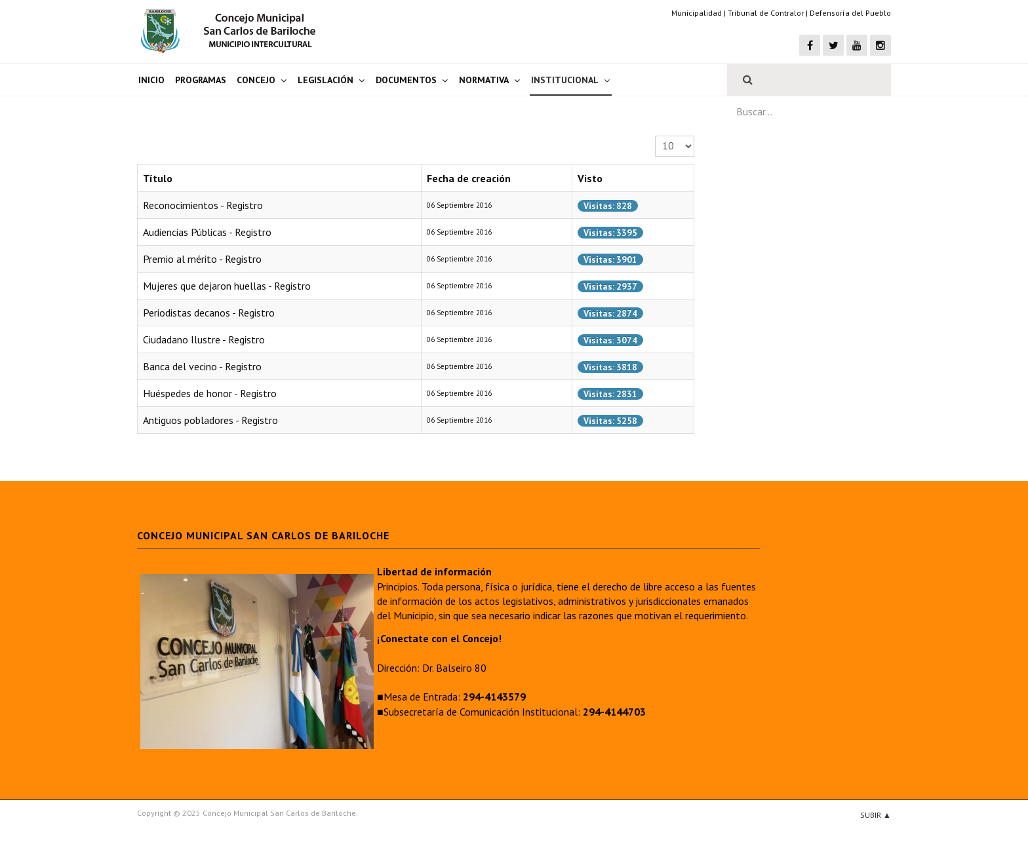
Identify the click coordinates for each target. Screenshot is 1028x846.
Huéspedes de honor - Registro (210, 393)
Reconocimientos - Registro (203, 205)
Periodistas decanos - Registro (209, 312)
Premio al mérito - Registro (202, 258)
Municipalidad (696, 13)
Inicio (151, 80)
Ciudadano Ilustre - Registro (204, 339)
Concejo (256, 80)
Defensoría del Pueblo (850, 13)
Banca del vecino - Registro (202, 366)
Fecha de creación (469, 178)
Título (157, 178)
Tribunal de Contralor (766, 13)
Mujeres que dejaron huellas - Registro (227, 285)
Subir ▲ (875, 815)
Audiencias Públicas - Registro (207, 232)
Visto (590, 178)
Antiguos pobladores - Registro (210, 420)
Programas (200, 80)
